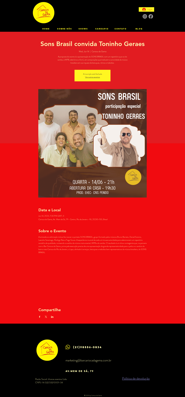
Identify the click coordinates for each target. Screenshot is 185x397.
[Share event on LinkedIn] (52, 317)
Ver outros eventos (92, 77)
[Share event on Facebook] (39, 317)
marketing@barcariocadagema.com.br (88, 360)
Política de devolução (136, 378)
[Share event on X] (46, 317)
